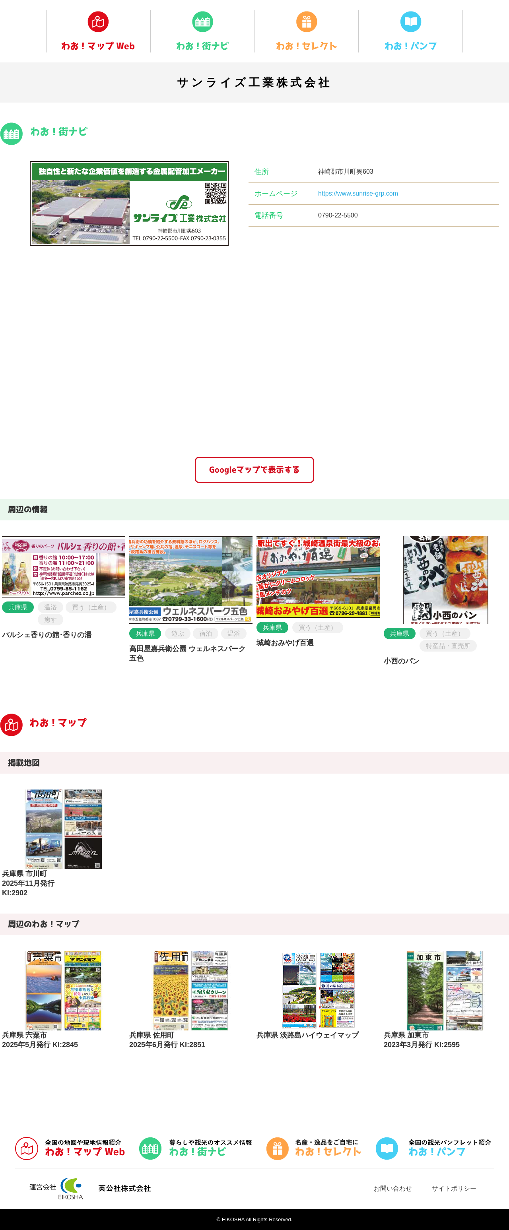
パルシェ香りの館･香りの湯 (46, 635)
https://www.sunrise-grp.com (358, 193)
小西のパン (402, 661)
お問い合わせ (393, 1188)
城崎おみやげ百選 (285, 643)
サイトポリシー (454, 1188)
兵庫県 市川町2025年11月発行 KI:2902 (28, 883)
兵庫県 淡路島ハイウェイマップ (307, 1035)
